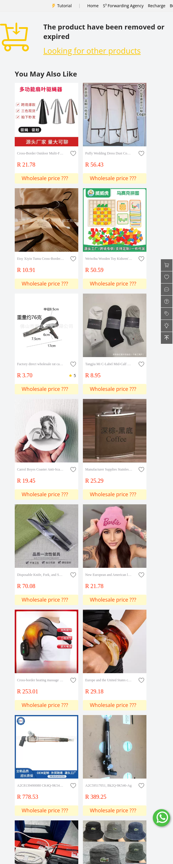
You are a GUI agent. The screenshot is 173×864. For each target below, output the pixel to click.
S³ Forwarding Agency (123, 5)
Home (93, 5)
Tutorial (64, 5)
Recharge (156, 5)
